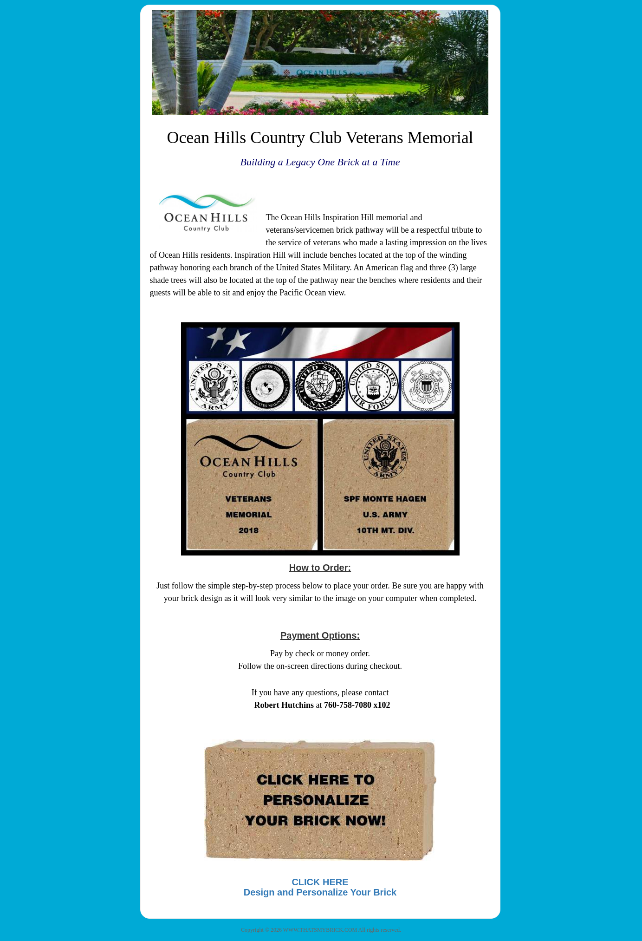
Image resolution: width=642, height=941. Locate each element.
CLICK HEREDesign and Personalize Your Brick (320, 887)
